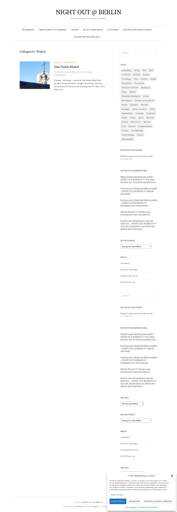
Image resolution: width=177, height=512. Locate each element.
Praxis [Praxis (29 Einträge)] (132, 118)
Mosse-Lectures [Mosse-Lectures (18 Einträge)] (139, 109)
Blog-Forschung (93, 29)
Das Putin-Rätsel (66, 67)
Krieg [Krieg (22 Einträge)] (124, 92)
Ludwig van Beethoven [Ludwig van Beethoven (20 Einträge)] (144, 100)
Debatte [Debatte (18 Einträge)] (136, 74)
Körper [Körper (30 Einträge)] (132, 92)
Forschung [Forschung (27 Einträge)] (126, 79)
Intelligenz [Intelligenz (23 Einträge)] (145, 87)
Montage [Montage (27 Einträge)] (125, 109)
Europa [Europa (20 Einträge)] (146, 74)
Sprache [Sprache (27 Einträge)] (147, 122)
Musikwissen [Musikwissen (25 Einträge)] (127, 113)
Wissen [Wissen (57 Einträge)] (140, 135)
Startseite (28, 29)
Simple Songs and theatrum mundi (136, 156)
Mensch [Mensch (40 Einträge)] (144, 105)
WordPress (78, 506)
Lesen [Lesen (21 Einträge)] (146, 96)
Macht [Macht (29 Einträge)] (124, 105)
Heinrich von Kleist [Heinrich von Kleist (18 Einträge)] (130, 87)
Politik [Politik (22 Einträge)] (124, 118)
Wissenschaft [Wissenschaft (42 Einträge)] (127, 139)
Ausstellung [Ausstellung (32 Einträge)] (126, 70)
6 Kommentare (60, 75)
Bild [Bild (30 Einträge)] (144, 70)
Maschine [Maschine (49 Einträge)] (134, 105)
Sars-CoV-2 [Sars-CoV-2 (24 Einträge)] (136, 122)
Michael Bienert (127, 211)
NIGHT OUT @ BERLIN (88, 12)
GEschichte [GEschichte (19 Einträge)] (126, 83)
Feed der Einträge (129, 269)
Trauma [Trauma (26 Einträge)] (125, 130)
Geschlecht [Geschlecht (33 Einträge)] (139, 83)
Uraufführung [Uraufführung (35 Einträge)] (137, 130)
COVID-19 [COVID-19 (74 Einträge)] (126, 74)
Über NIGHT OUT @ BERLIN (147, 507)
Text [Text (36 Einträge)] (123, 126)
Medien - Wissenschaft (65, 62)
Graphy (94, 506)
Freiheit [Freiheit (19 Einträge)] (144, 79)
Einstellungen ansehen (158, 501)
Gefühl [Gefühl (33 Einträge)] (153, 79)
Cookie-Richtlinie (130, 507)
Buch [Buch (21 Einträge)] (151, 70)
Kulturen (113, 29)
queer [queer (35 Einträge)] (141, 118)
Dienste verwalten (117, 494)
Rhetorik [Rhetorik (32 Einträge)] (150, 118)
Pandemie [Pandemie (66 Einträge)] (150, 113)
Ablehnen (134, 501)
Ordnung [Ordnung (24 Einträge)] (139, 113)
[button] (172, 476)
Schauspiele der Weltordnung (134, 205)
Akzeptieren (118, 501)
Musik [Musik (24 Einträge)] (152, 109)
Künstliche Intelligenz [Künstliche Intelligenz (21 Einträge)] (131, 96)
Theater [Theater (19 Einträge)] (131, 126)
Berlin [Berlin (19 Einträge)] (137, 70)
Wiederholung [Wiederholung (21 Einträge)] (128, 135)
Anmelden (125, 263)
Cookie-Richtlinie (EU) (87, 37)
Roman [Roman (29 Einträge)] (125, 122)
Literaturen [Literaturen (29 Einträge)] (127, 100)
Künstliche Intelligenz (137, 29)
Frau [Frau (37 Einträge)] (136, 79)
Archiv (75, 29)
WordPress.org (127, 282)
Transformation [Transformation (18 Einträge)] (145, 126)
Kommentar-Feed (129, 276)
